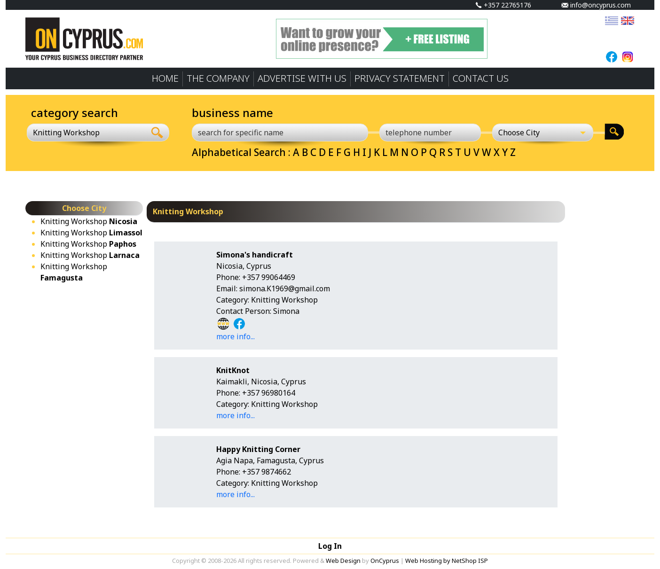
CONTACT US (481, 78)
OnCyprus (384, 560)
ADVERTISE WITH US (302, 78)
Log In (330, 546)
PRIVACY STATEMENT (399, 78)
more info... (235, 336)
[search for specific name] (280, 132)
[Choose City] (543, 132)
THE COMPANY (218, 78)
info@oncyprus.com (596, 4)
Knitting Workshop (88, 221)
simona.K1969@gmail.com (284, 288)
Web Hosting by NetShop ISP (446, 560)
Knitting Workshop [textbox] (66, 132)
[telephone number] (430, 132)
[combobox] (86, 132)
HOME (165, 78)
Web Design (343, 560)
